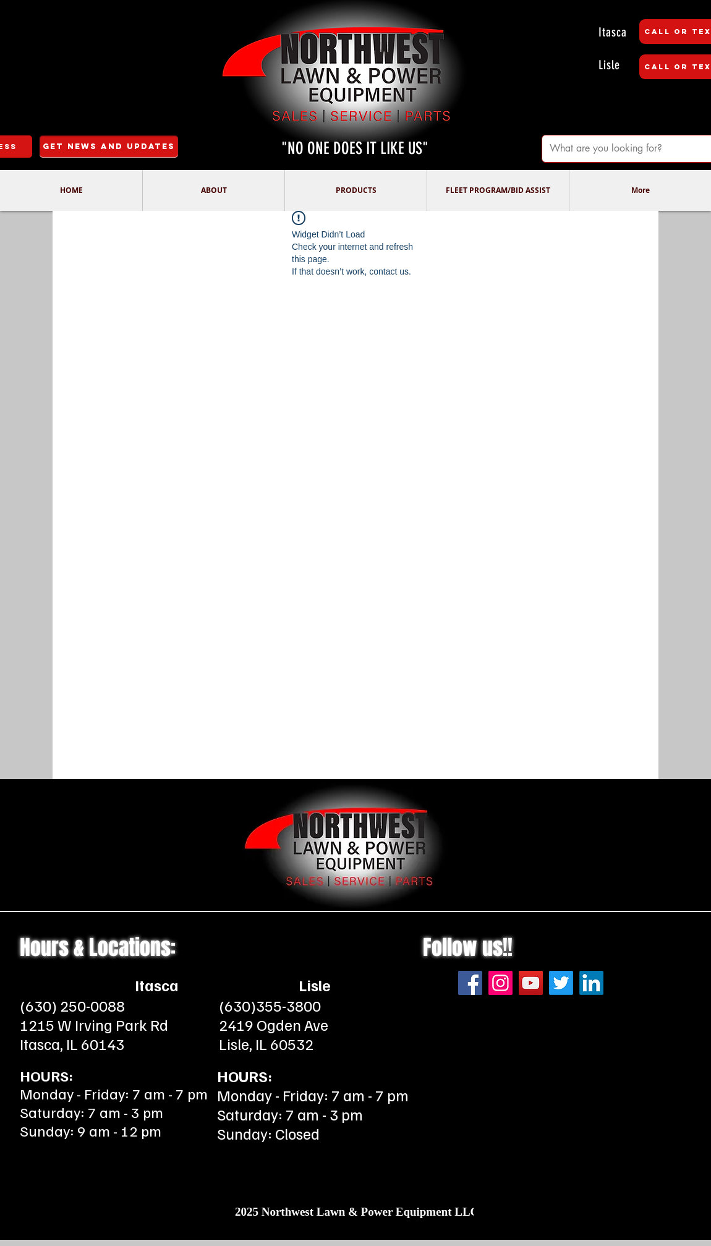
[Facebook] (470, 983)
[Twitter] (561, 983)
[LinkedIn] (591, 983)
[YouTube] (531, 983)
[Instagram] (500, 983)
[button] (213, 190)
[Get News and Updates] (109, 146)
